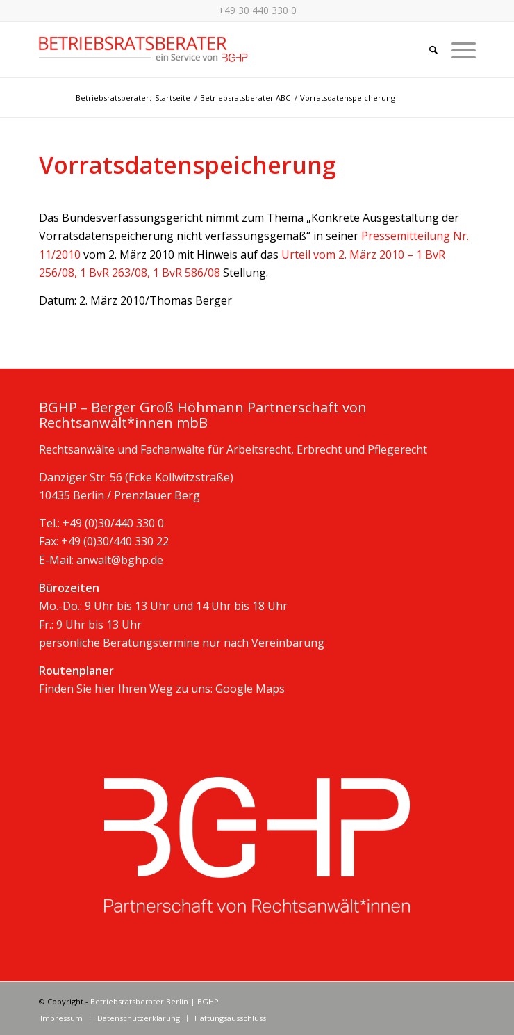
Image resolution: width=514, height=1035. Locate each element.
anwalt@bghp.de (119, 560)
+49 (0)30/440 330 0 (113, 523)
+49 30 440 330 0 (257, 10)
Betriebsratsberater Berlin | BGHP (154, 1001)
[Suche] (426, 49)
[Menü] (457, 49)
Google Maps (250, 688)
